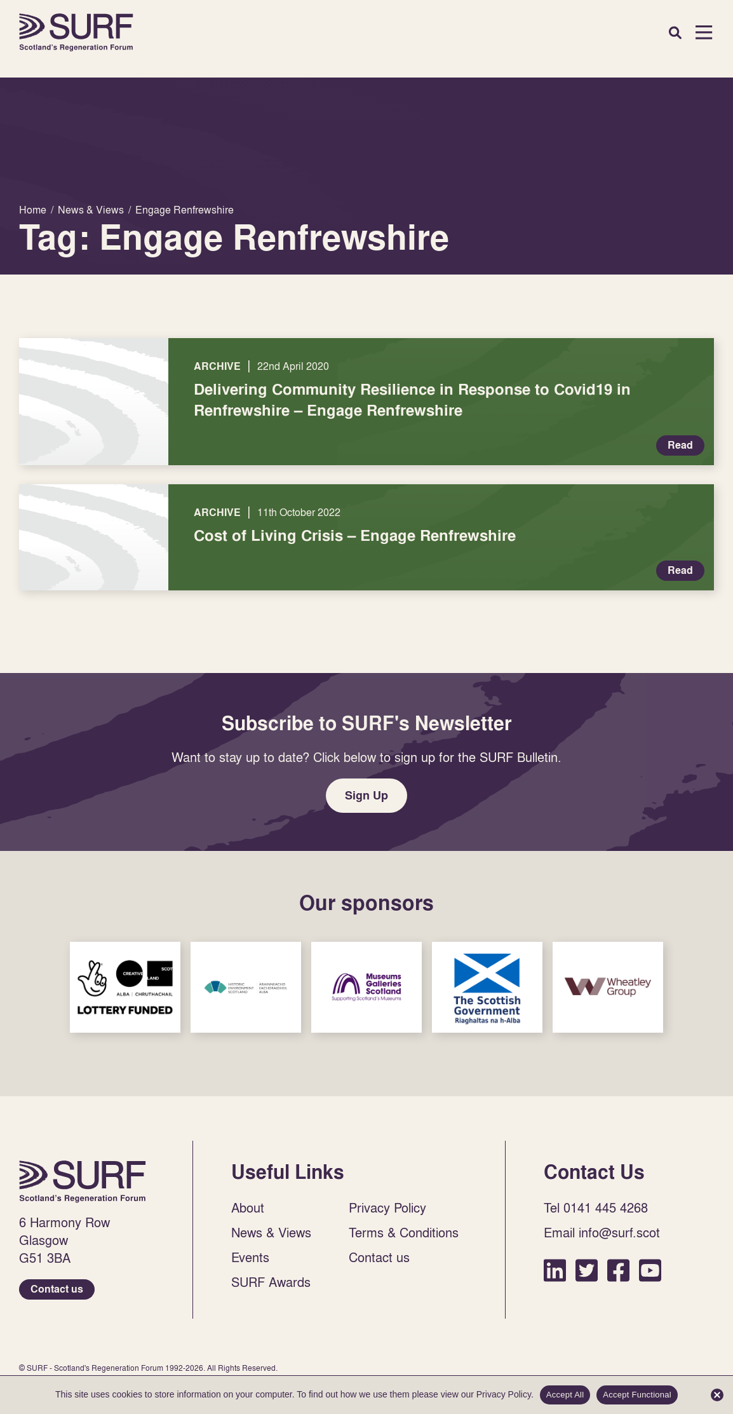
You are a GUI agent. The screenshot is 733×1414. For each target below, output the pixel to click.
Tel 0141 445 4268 (596, 1207)
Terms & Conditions (404, 1232)
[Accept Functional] (717, 1395)
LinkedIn (555, 1270)
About (247, 1207)
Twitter (586, 1270)
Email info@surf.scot (602, 1232)
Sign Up (366, 795)
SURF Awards (271, 1281)
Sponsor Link (125, 987)
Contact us (56, 1289)
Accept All (565, 1394)
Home (76, 32)
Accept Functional (637, 1394)
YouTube (650, 1270)
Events (250, 1257)
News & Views (271, 1232)
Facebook (618, 1270)
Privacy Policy (387, 1207)
